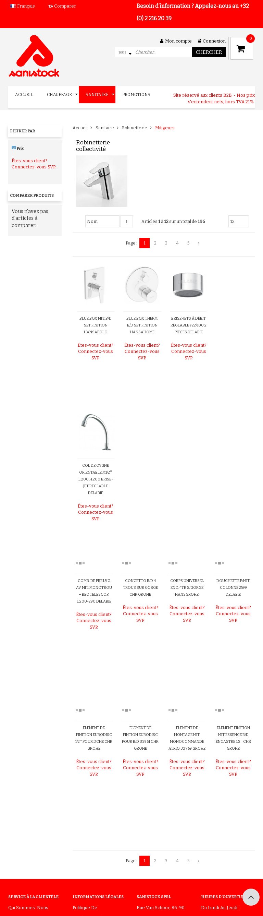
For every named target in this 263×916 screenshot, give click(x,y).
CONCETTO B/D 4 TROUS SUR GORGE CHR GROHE (140, 588)
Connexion (212, 41)
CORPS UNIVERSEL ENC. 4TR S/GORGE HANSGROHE (187, 588)
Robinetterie (134, 127)
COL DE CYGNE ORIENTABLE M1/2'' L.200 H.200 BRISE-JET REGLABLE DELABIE (95, 479)
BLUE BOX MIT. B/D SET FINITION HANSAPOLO (95, 325)
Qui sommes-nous (28, 907)
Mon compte (176, 41)
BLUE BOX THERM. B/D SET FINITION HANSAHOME (142, 325)
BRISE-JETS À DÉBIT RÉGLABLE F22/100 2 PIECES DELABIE (188, 325)
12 (232, 221)
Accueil (80, 127)
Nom (92, 221)
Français (26, 6)
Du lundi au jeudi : (220, 907)
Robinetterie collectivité (93, 146)
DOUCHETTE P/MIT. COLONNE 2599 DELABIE (233, 588)
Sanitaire (105, 127)
